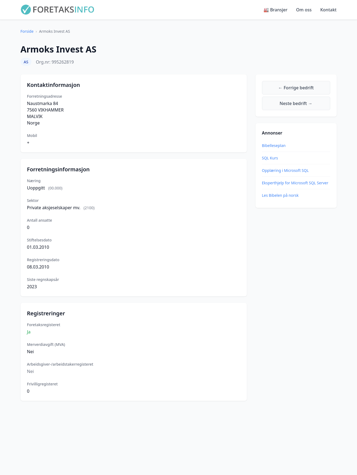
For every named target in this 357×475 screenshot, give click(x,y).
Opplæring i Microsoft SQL (285, 170)
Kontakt (328, 10)
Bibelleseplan (274, 145)
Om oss (304, 10)
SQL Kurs (270, 157)
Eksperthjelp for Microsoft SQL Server (295, 182)
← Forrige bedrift (296, 88)
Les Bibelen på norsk (280, 195)
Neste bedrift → (296, 103)
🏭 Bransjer (275, 10)
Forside (27, 31)
